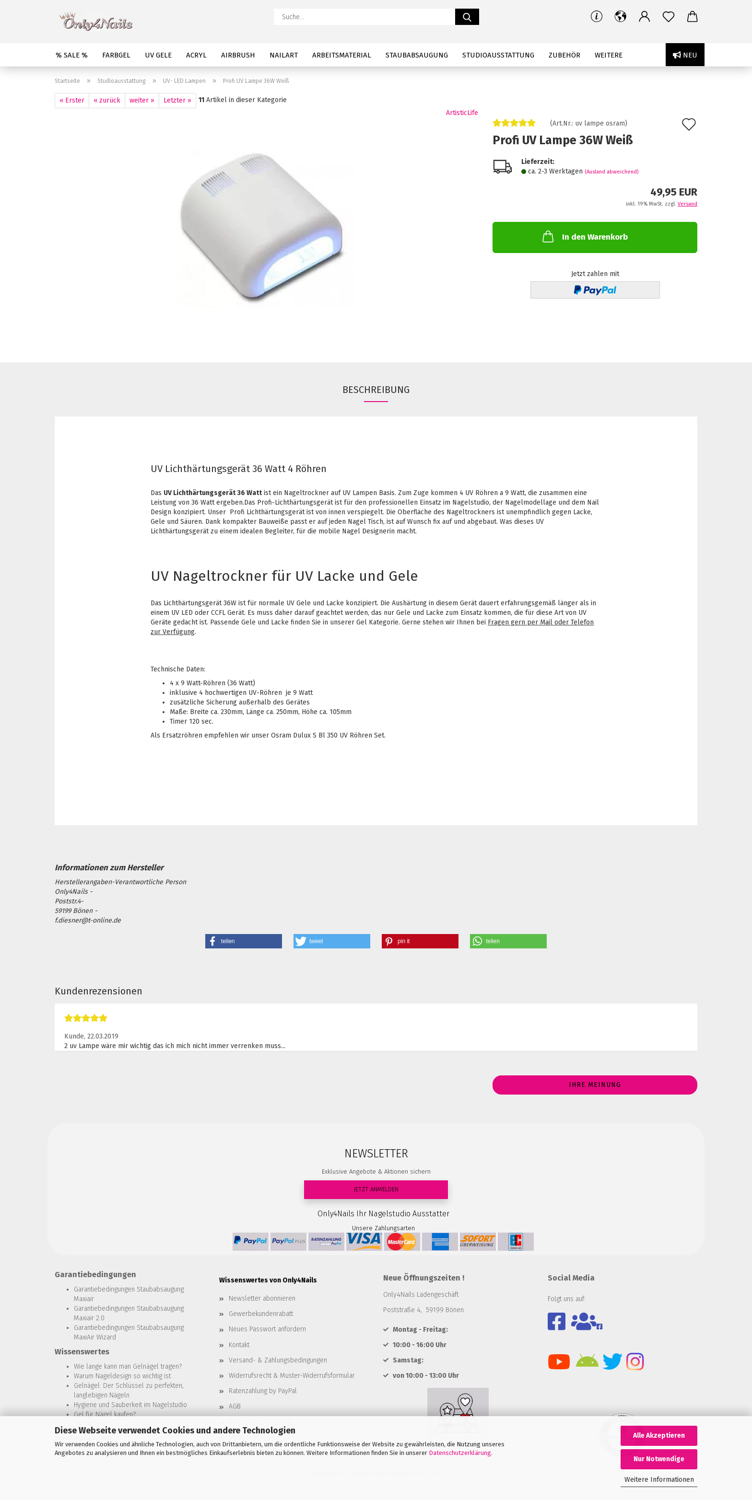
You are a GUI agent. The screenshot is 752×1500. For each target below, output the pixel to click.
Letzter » (177, 100)
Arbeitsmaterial (341, 55)
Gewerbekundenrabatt (261, 1314)
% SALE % (72, 55)
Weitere (609, 55)
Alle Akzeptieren (659, 1435)
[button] (621, 17)
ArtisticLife (462, 113)
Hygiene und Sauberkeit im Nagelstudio (130, 1405)
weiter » (141, 100)
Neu (685, 55)
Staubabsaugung (417, 55)
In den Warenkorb (584, 236)
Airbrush (238, 55)
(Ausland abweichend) (611, 172)
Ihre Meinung (595, 1085)
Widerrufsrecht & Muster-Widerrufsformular (292, 1376)
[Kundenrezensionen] (514, 127)
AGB (235, 1406)
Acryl (196, 55)
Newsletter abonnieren (262, 1298)
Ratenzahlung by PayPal (263, 1391)
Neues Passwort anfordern (267, 1329)
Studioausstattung (498, 55)
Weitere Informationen (659, 1480)
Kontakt (239, 1345)
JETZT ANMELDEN (376, 1189)
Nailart (284, 55)
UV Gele (158, 55)
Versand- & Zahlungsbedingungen (278, 1360)
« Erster (71, 100)
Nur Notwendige (659, 1459)
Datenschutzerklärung (460, 1452)
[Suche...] (467, 17)
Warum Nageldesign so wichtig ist (122, 1376)
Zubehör (564, 55)
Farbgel (116, 55)
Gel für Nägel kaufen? (105, 1414)
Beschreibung (376, 389)
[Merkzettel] (669, 17)
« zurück (107, 100)
